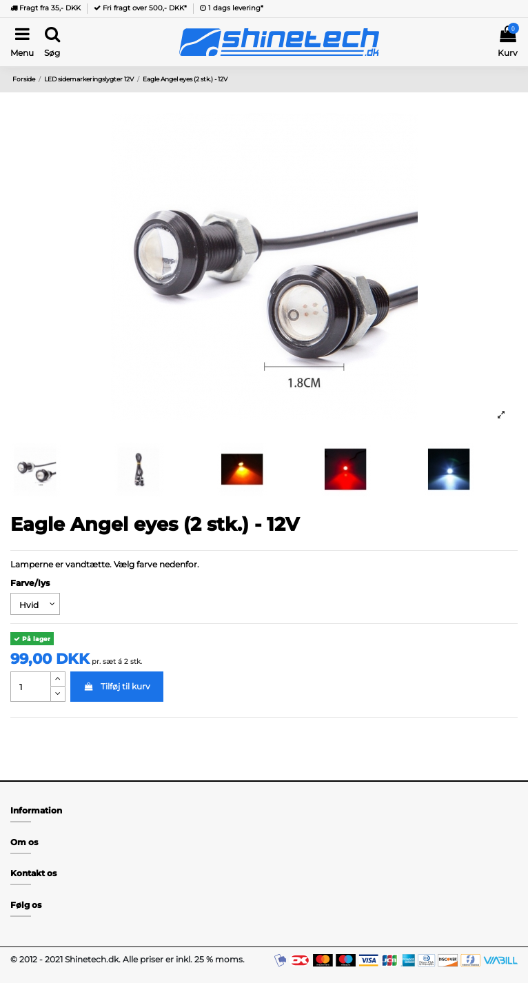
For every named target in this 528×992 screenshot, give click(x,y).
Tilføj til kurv (116, 686)
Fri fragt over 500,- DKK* (140, 7)
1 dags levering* (231, 7)
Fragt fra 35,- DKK (45, 7)
